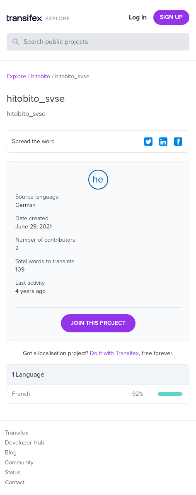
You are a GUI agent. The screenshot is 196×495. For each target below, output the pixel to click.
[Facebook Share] (178, 141)
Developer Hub (24, 442)
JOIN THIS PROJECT (98, 323)
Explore (16, 76)
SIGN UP (171, 17)
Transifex (16, 432)
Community (19, 462)
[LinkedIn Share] (163, 141)
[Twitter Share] (148, 141)
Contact (14, 482)
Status (13, 472)
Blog (11, 452)
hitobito (40, 76)
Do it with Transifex (114, 353)
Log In (138, 17)
